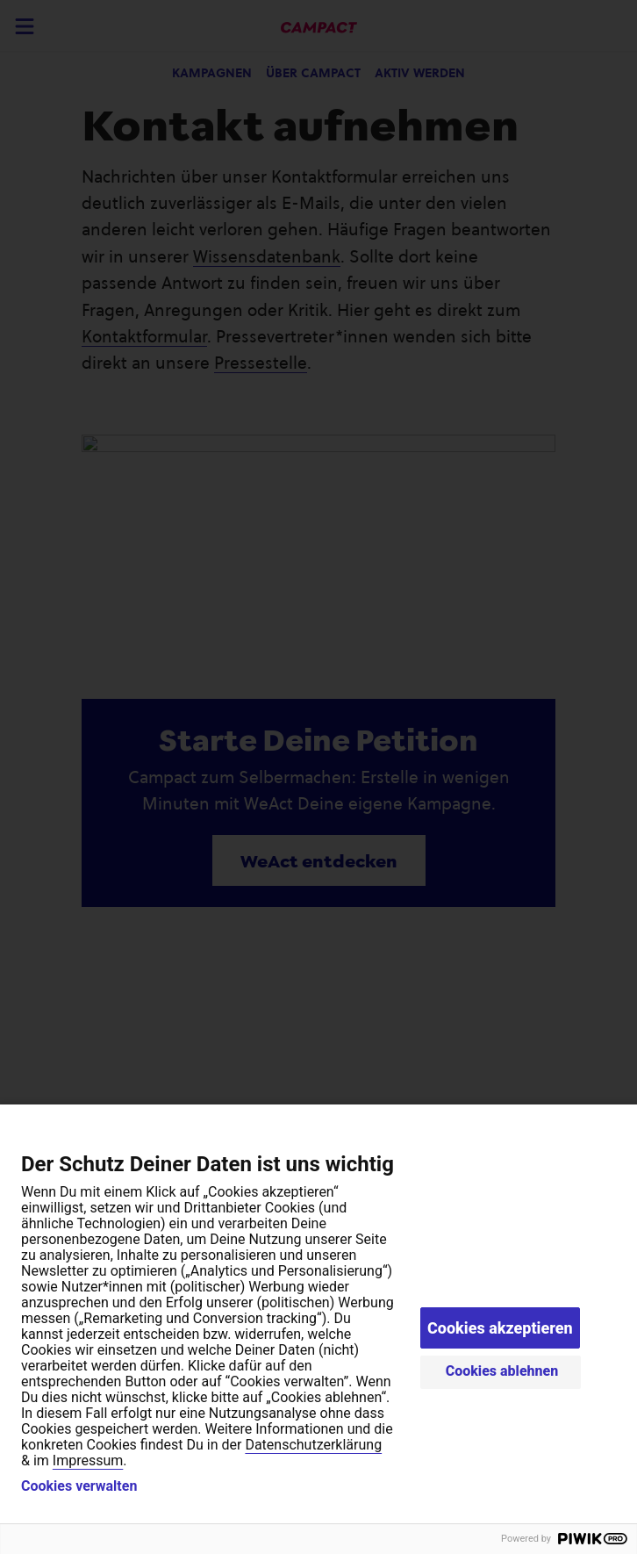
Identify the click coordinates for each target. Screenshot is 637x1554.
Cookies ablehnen (502, 1371)
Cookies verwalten (79, 1486)
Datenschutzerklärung (313, 1444)
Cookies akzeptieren (500, 1328)
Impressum (88, 1460)
